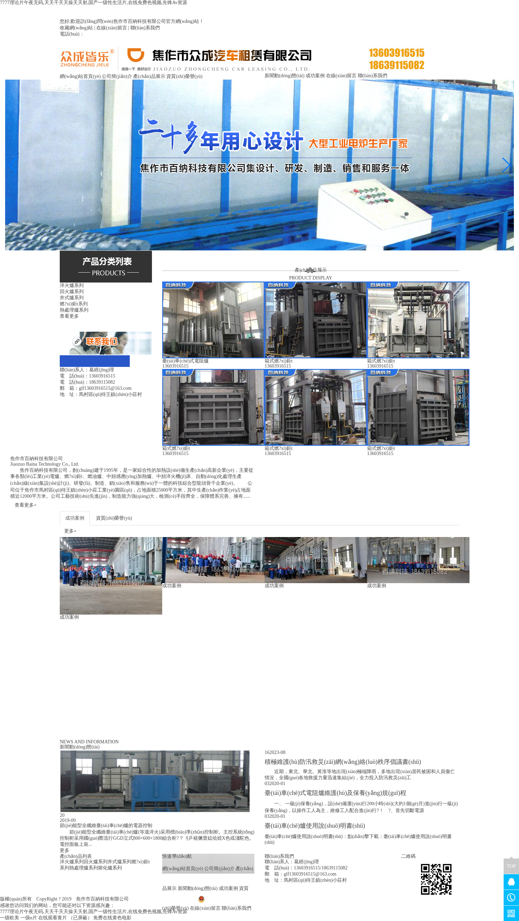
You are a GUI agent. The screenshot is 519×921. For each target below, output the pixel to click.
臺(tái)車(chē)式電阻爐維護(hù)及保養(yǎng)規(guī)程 (335, 792)
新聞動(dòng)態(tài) (285, 75)
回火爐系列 (96, 861)
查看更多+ (26, 505)
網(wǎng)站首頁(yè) (80, 76)
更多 (64, 850)
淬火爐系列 (72, 861)
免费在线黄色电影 (112, 917)
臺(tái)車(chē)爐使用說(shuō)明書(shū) (315, 825)
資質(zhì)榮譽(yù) (184, 76)
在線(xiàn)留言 (111, 27)
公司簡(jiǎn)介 (117, 76)
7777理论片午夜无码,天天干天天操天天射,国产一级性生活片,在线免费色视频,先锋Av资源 (93, 2)
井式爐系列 (119, 861)
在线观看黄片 (52, 917)
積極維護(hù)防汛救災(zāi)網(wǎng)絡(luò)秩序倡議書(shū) (343, 761)
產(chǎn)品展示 (149, 76)
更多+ (70, 531)
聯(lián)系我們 (145, 27)
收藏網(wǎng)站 (76, 27)
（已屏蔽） (80, 917)
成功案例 (315, 75)
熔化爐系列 (110, 867)
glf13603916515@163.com (310, 874)
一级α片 (28, 917)
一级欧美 (9, 917)
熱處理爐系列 (83, 867)
